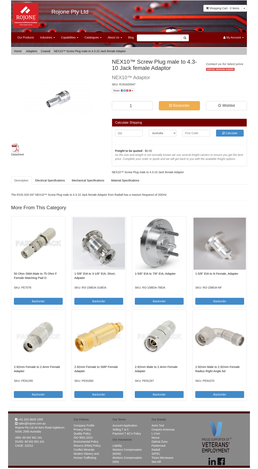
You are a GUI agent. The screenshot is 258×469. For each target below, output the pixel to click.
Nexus (156, 437)
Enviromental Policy (86, 441)
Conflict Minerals (84, 449)
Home (18, 51)
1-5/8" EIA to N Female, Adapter (216, 273)
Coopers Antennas (163, 429)
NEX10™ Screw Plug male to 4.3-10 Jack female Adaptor (90, 51)
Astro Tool (158, 425)
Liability (117, 445)
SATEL (156, 453)
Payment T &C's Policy (126, 433)
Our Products (25, 37)
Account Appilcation (124, 425)
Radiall (156, 449)
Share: (123, 90)
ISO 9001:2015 (83, 437)
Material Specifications (125, 180)
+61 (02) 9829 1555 (29, 419)
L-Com (156, 433)
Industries (47, 37)
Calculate (229, 133)
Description (21, 180)
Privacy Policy (82, 429)
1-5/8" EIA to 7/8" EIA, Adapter (155, 273)
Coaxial (45, 51)
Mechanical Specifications (88, 180)
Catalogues (93, 37)
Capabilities (69, 37)
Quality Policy (82, 433)
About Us (115, 37)
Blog (131, 37)
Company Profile (84, 425)
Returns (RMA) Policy (87, 445)
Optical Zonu (159, 441)
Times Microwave (162, 457)
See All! (156, 461)
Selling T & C (120, 429)
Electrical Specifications (50, 180)
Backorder (179, 106)
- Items (222, 8)
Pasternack (159, 445)
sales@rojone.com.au (30, 423)
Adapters (31, 51)
